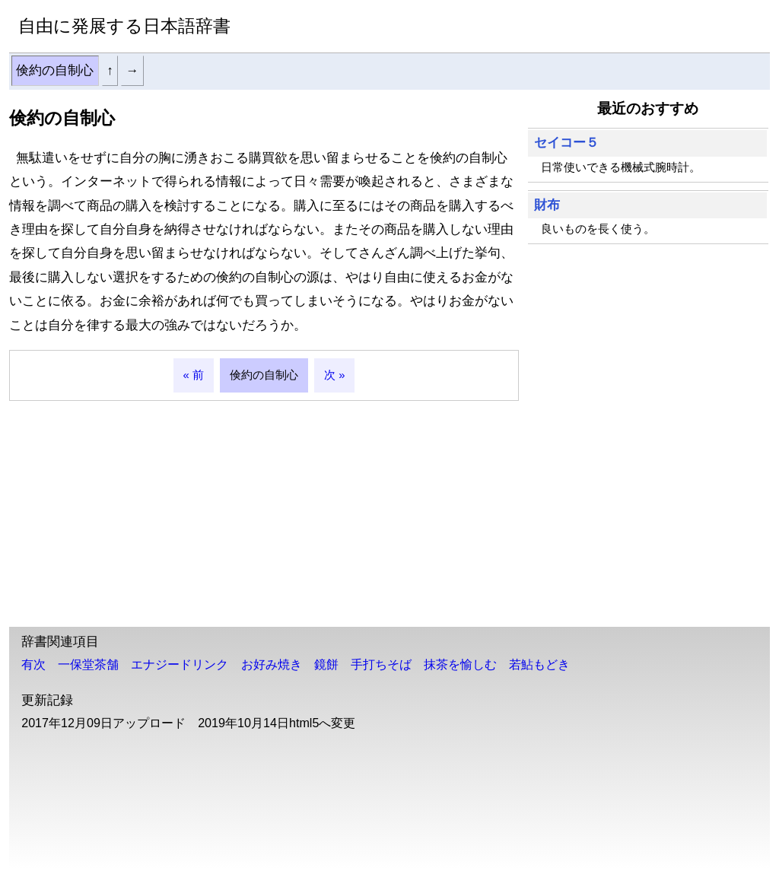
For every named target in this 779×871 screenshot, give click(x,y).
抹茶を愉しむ (460, 664)
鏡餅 (326, 664)
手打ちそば (381, 664)
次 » (334, 375)
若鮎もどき (539, 664)
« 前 (193, 375)
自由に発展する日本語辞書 (124, 26)
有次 (33, 664)
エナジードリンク (179, 664)
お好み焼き (271, 664)
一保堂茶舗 (88, 664)
